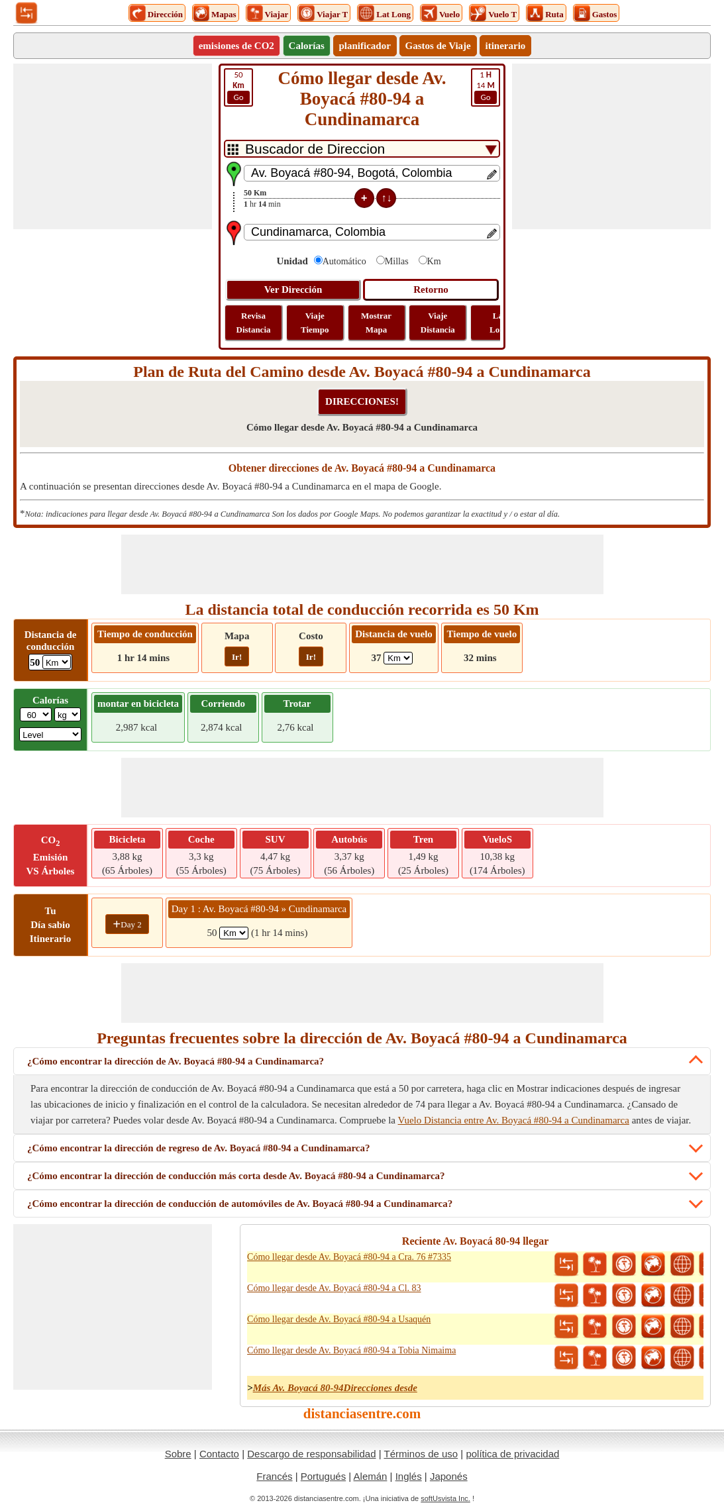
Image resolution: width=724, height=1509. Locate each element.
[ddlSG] (50, 734)
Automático (344, 261)
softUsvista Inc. (445, 1498)
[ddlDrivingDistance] (56, 662)
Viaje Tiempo (315, 323)
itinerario (506, 45)
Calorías (307, 45)
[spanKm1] (233, 933)
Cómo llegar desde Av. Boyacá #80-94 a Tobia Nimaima (351, 1350)
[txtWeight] (36, 714)
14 (485, 87)
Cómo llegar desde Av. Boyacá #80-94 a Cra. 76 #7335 (349, 1257)
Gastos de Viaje (438, 45)
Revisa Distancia (253, 323)
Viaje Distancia (438, 323)
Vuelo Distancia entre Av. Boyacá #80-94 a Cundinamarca (513, 1120)
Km (434, 261)
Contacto (219, 1453)
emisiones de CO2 (236, 45)
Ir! (237, 657)
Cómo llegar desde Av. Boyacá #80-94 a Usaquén (339, 1319)
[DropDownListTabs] (362, 149)
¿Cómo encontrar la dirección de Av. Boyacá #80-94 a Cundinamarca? (175, 1061)
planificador (365, 45)
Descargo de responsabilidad (311, 1453)
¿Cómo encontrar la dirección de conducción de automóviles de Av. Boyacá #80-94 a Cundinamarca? (239, 1203)
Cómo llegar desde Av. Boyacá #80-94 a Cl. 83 (334, 1288)
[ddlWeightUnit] (67, 714)
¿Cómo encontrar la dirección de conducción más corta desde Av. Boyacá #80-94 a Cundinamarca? (236, 1176)
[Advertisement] (112, 146)
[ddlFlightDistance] (398, 658)
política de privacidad (512, 1453)
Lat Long (499, 323)
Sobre (178, 1453)
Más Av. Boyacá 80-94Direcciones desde (335, 1387)
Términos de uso (421, 1453)
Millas (397, 261)
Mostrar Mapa (376, 323)
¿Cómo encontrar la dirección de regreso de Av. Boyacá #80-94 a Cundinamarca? (198, 1148)
